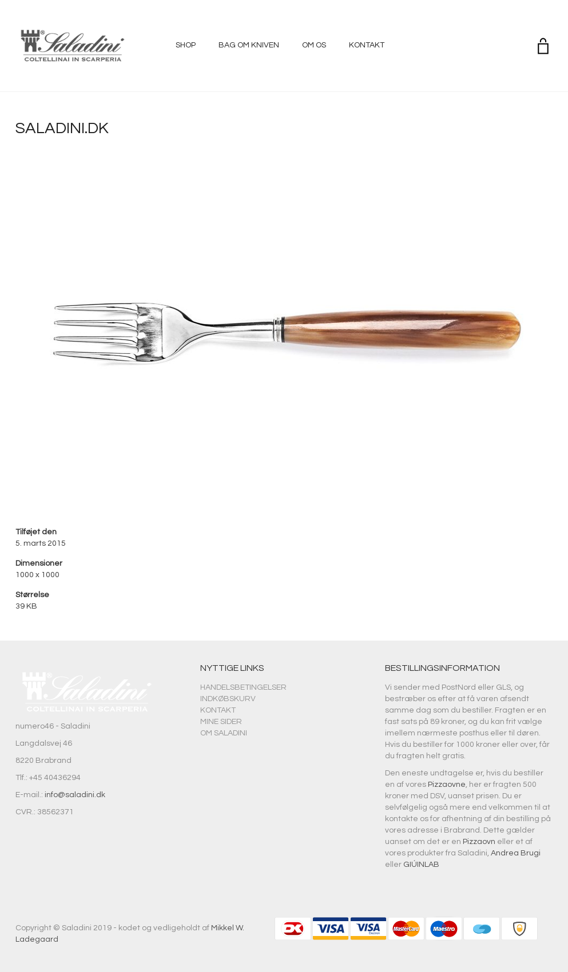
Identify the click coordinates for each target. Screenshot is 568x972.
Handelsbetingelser (243, 687)
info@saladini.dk (75, 795)
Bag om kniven (249, 45)
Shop (186, 45)
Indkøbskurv (228, 699)
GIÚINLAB (421, 865)
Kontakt (366, 45)
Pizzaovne (447, 785)
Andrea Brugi (516, 853)
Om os (314, 45)
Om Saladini (223, 733)
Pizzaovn (479, 842)
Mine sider (221, 722)
